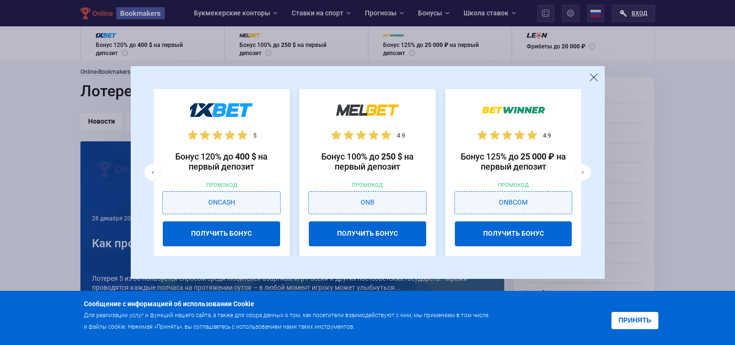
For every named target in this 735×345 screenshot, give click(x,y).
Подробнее (375, 326)
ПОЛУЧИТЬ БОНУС (221, 233)
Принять (635, 320)
